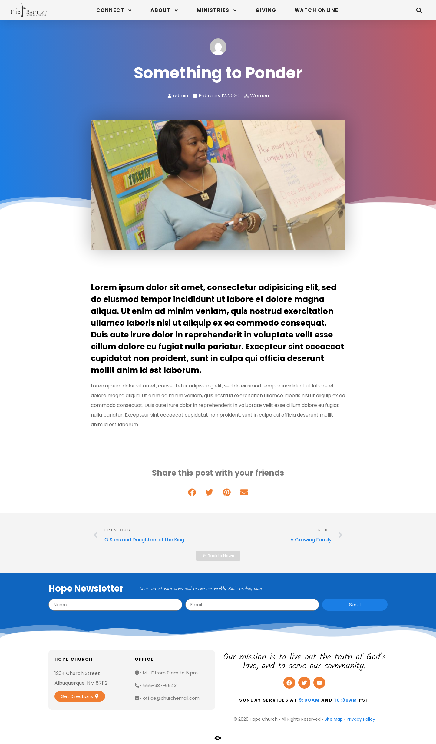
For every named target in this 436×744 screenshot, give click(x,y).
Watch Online (317, 10)
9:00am (309, 700)
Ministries (217, 10)
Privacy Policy (361, 719)
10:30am (345, 700)
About (164, 10)
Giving (266, 10)
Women (259, 95)
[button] (419, 10)
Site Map (334, 719)
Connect (114, 10)
